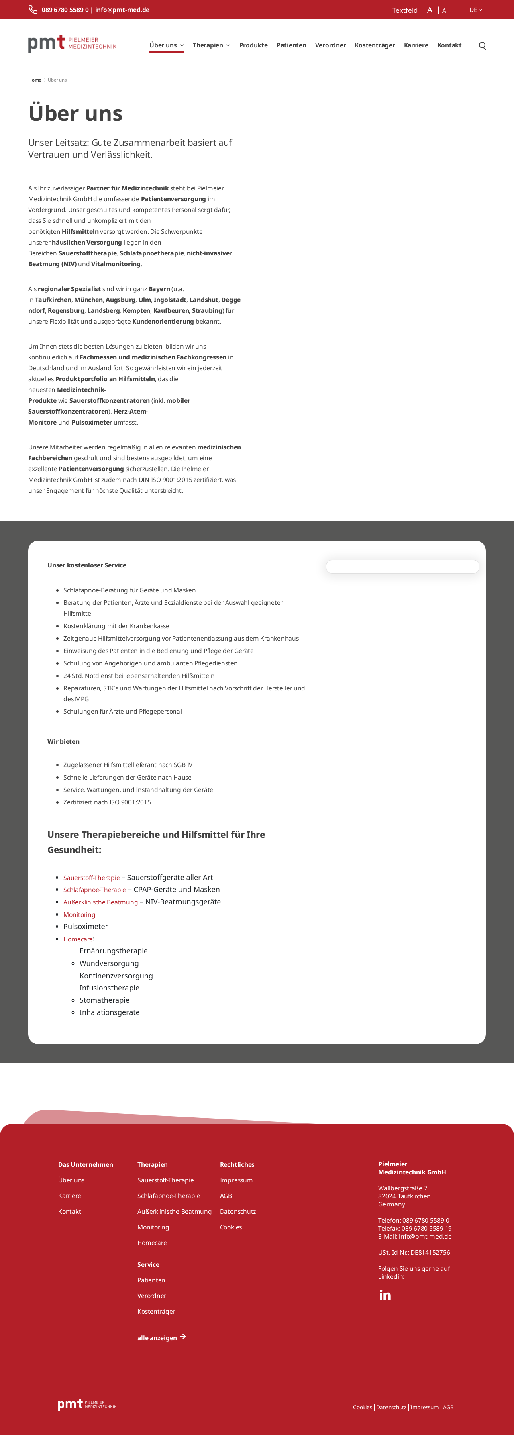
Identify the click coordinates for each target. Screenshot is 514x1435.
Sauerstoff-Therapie (91, 877)
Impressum (424, 1407)
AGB (448, 1407)
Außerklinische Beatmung (100, 902)
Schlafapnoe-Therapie (94, 889)
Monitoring (79, 914)
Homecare (78, 939)
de (476, 9)
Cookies (362, 1407)
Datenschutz (391, 1407)
